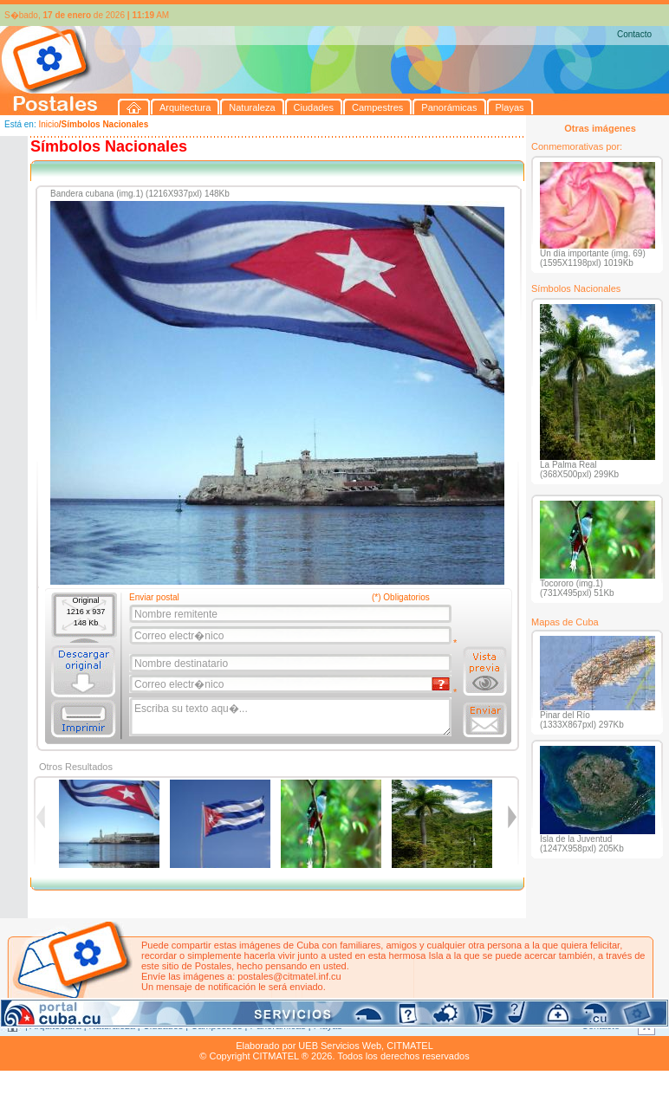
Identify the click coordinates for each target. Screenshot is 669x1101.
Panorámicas (278, 1025)
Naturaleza (112, 1025)
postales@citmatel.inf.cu (289, 976)
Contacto (634, 34)
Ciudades (163, 1025)
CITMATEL (409, 1045)
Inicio (48, 124)
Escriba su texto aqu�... (292, 717)
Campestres (216, 1025)
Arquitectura (55, 1025)
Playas (328, 1025)
